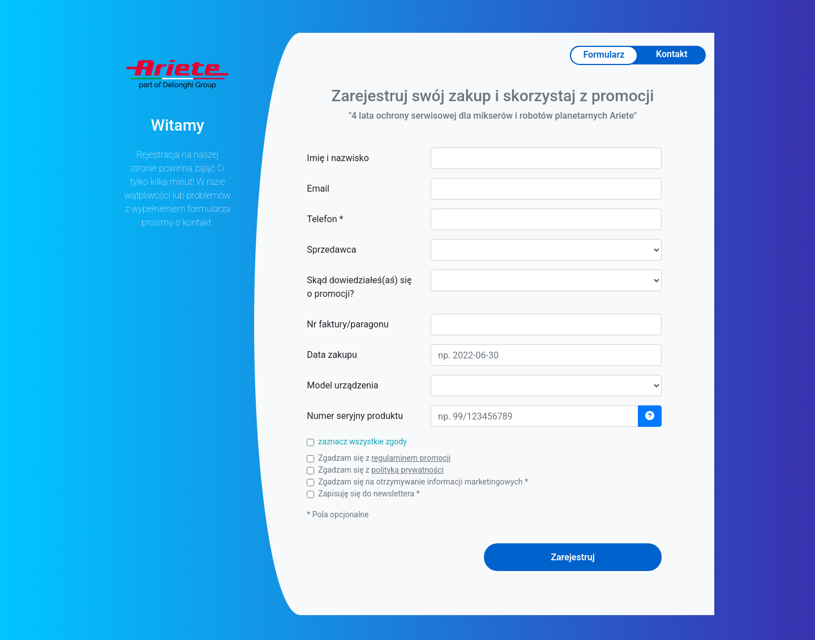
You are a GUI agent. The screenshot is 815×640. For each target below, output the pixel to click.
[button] (650, 416)
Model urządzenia (342, 385)
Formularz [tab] (603, 54)
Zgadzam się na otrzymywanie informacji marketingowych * (423, 481)
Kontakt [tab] (672, 54)
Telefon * (325, 219)
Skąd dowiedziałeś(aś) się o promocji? (359, 287)
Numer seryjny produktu (355, 415)
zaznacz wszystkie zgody (362, 441)
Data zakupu (332, 354)
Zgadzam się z (384, 457)
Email (318, 188)
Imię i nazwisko (337, 158)
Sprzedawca (331, 249)
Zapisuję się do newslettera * (368, 493)
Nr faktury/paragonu (347, 324)
